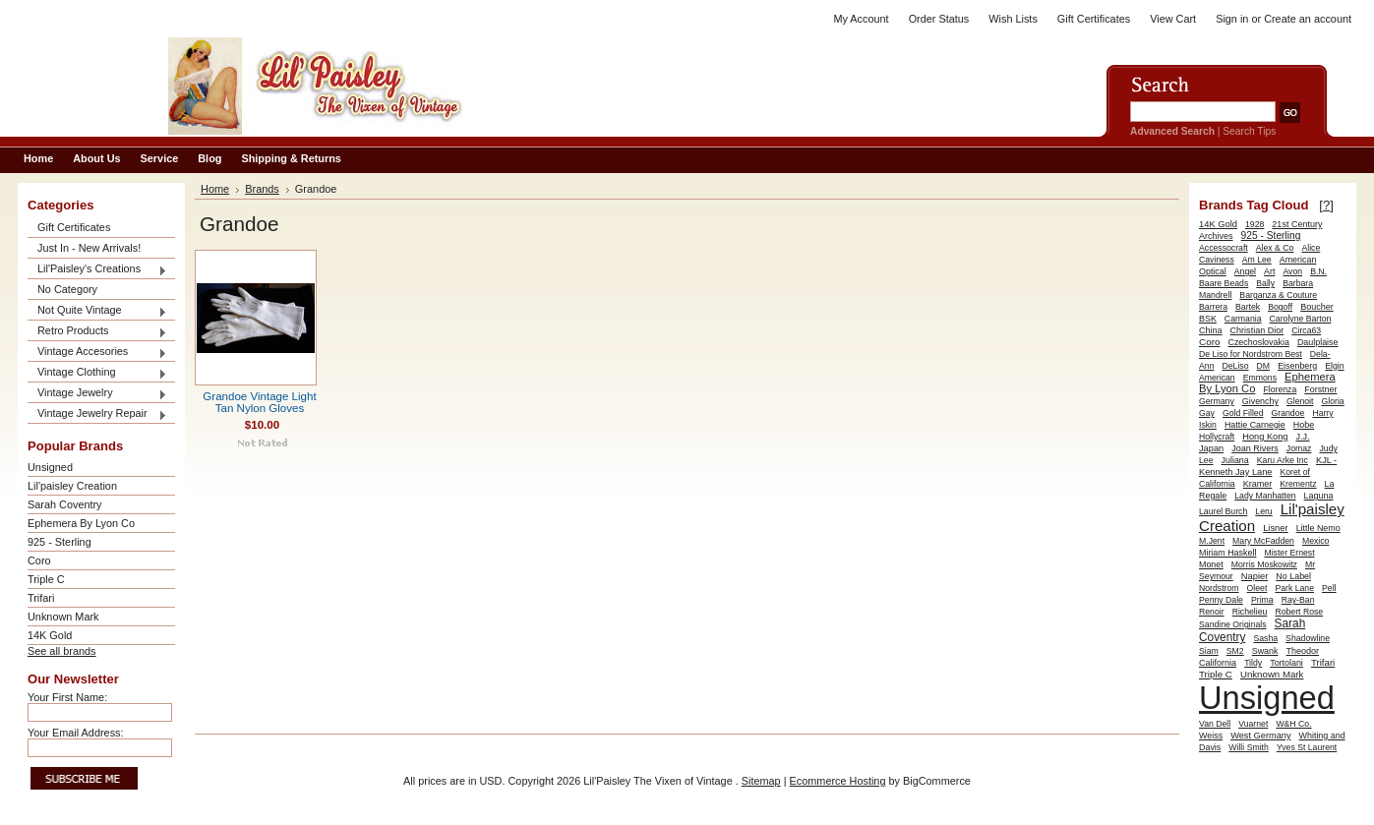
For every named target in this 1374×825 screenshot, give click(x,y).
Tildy (1253, 663)
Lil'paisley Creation (72, 486)
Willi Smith (1248, 747)
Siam (1209, 651)
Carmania (1243, 319)
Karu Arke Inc (1282, 460)
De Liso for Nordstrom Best (1250, 354)
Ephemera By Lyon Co (81, 523)
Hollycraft (1216, 437)
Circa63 (1306, 330)
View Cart (1173, 19)
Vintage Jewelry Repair (97, 414)
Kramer (1258, 484)
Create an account (1307, 19)
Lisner (1275, 528)
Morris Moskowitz (1264, 564)
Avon (1292, 271)
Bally (1265, 283)
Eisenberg (1297, 366)
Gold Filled (1243, 413)
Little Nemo (1318, 528)
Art (1269, 271)
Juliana (1235, 460)
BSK (1208, 319)
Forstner (1320, 389)
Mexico (1316, 541)
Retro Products (97, 331)
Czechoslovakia (1257, 342)
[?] (1326, 205)
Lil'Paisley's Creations (97, 270)
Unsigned (50, 467)
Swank (1265, 651)
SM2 (1235, 651)
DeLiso (1236, 366)
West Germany (1260, 735)
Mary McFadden (1263, 541)
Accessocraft (1223, 248)
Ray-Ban (1298, 600)
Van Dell (1214, 724)
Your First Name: (67, 697)
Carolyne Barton (1301, 319)
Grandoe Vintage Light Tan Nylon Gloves (259, 402)
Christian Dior (1257, 330)
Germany (1216, 401)
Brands (262, 189)
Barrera (1213, 307)
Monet (1211, 564)
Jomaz (1299, 448)
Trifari (41, 598)
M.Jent (1212, 541)
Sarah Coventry (65, 504)
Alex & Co (1275, 248)
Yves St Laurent (1307, 747)
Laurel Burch (1223, 511)
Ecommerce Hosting (838, 781)
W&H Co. (1293, 724)
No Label (1293, 576)
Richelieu (1250, 612)
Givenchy (1260, 401)
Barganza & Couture (1278, 295)
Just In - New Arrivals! (89, 248)
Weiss (1211, 735)
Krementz (1298, 484)
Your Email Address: (76, 732)
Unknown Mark (63, 616)
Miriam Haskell (1227, 553)
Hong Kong (1264, 437)
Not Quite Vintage (97, 311)
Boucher (1317, 307)
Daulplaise (1318, 342)
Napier (1255, 576)
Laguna (1319, 496)
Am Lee (1257, 260)
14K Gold (50, 635)
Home (215, 189)
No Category (67, 289)
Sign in (1232, 19)
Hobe (1303, 425)
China (1211, 330)
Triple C (46, 579)
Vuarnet (1253, 724)
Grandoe (1288, 413)
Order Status (939, 19)
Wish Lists (1013, 19)
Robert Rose (1299, 612)
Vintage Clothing (97, 373)
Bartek (1247, 307)
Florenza (1279, 389)
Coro (39, 560)
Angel (1245, 271)
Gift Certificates (1093, 19)
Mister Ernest (1289, 553)
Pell (1329, 588)
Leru (1263, 511)
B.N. (1318, 271)
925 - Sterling (59, 542)
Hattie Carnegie (1255, 425)
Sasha (1265, 638)
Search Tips (1249, 131)
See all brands (62, 651)
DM (1264, 366)
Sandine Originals (1233, 624)
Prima (1262, 600)
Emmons (1260, 378)
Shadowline (1307, 638)
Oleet (1257, 588)
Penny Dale (1221, 600)
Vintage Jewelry (97, 393)
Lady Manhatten (1264, 496)
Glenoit (1300, 401)
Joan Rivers (1255, 448)
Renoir (1212, 612)
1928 (1254, 224)
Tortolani (1286, 663)
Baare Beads (1223, 283)
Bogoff (1280, 307)
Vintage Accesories (97, 352)
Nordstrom (1219, 588)
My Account (860, 19)
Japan (1211, 448)
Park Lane (1294, 588)
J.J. (1303, 437)
